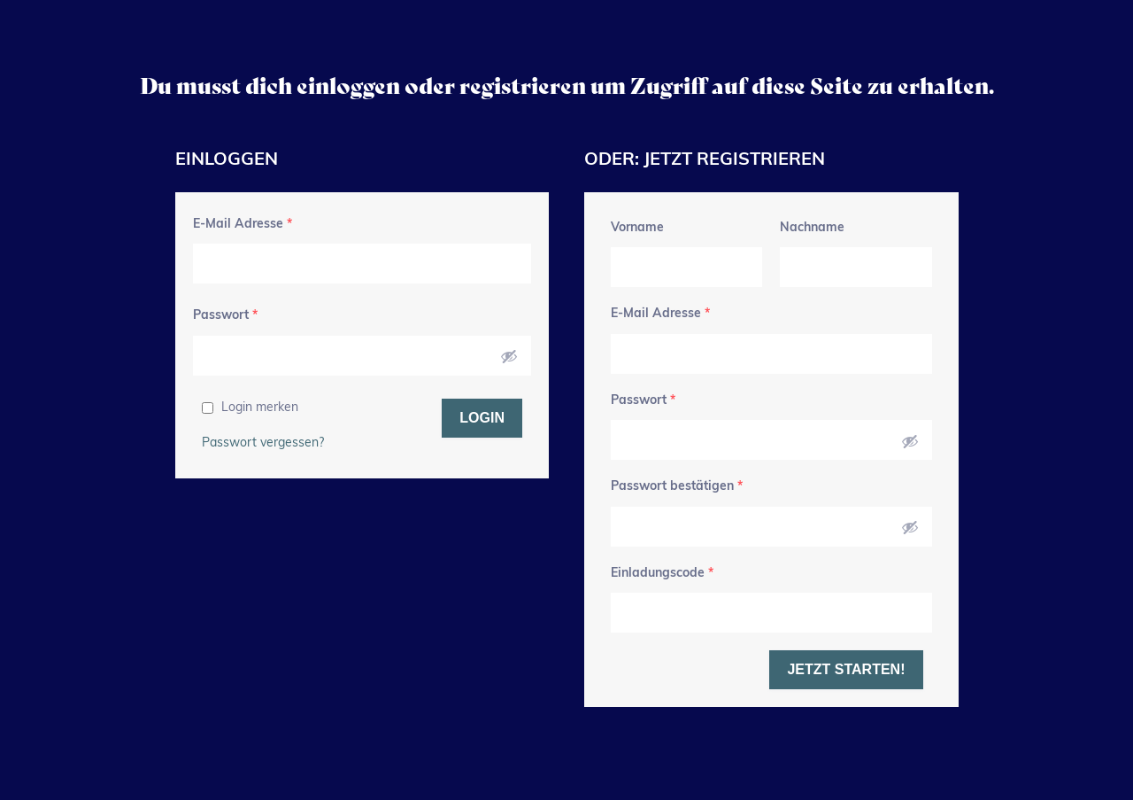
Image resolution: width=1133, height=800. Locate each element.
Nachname (812, 228)
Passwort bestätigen (677, 486)
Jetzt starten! (846, 669)
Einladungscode (662, 573)
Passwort (225, 315)
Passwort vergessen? (263, 443)
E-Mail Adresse (242, 224)
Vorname (637, 228)
